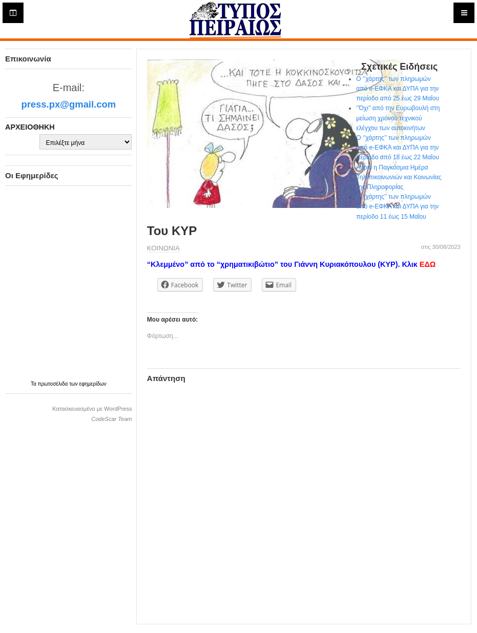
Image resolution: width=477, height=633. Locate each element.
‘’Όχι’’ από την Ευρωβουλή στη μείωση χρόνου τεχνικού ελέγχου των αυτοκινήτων (398, 117)
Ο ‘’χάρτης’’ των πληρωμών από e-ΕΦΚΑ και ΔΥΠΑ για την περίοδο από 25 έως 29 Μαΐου (397, 88)
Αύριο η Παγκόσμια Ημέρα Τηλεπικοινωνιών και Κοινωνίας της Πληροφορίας (398, 177)
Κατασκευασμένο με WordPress (92, 409)
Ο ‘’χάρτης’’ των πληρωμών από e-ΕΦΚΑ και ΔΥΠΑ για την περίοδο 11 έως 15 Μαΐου (397, 206)
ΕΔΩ (427, 264)
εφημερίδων (93, 384)
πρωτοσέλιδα (54, 384)
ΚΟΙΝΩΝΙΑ (163, 248)
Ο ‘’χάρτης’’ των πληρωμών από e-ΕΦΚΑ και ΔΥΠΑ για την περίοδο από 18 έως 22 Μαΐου (397, 147)
